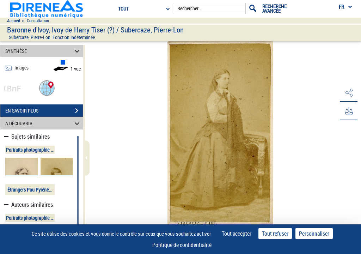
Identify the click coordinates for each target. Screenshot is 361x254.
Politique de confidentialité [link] (182, 245)
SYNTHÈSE (43, 51)
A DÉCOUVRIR (43, 123)
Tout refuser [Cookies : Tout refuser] (275, 233)
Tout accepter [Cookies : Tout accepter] (236, 233)
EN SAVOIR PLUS (44, 111)
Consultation (38, 21)
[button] (47, 87)
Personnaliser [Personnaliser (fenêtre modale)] (314, 233)
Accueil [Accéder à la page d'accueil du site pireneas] (13, 21)
